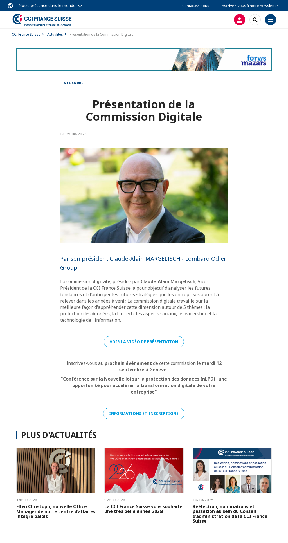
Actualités (55, 34)
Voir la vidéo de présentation (144, 341)
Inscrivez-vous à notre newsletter (249, 5)
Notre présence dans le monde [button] (47, 5)
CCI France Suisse (26, 34)
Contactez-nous (195, 5)
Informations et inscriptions (144, 413)
